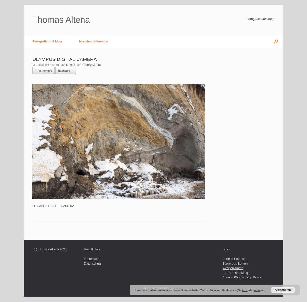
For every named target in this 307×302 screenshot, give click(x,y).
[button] (276, 41)
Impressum (91, 258)
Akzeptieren (283, 290)
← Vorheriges (43, 70)
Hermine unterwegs (93, 41)
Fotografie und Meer (47, 41)
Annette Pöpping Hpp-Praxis (242, 277)
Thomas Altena (91, 64)
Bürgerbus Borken (235, 263)
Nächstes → (65, 70)
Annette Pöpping (234, 258)
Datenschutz (92, 263)
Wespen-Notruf (233, 268)
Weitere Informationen (251, 290)
